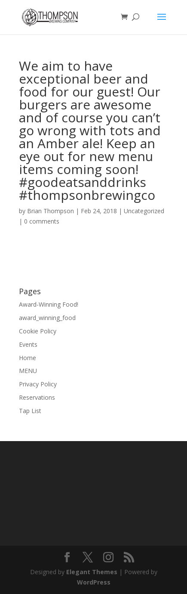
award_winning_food (47, 318)
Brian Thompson (50, 211)
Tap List (30, 411)
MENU (28, 371)
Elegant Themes (91, 572)
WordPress (93, 582)
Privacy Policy (38, 384)
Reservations (37, 397)
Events (28, 344)
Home (27, 358)
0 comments (41, 221)
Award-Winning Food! (48, 304)
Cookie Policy (37, 331)
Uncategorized (144, 211)
